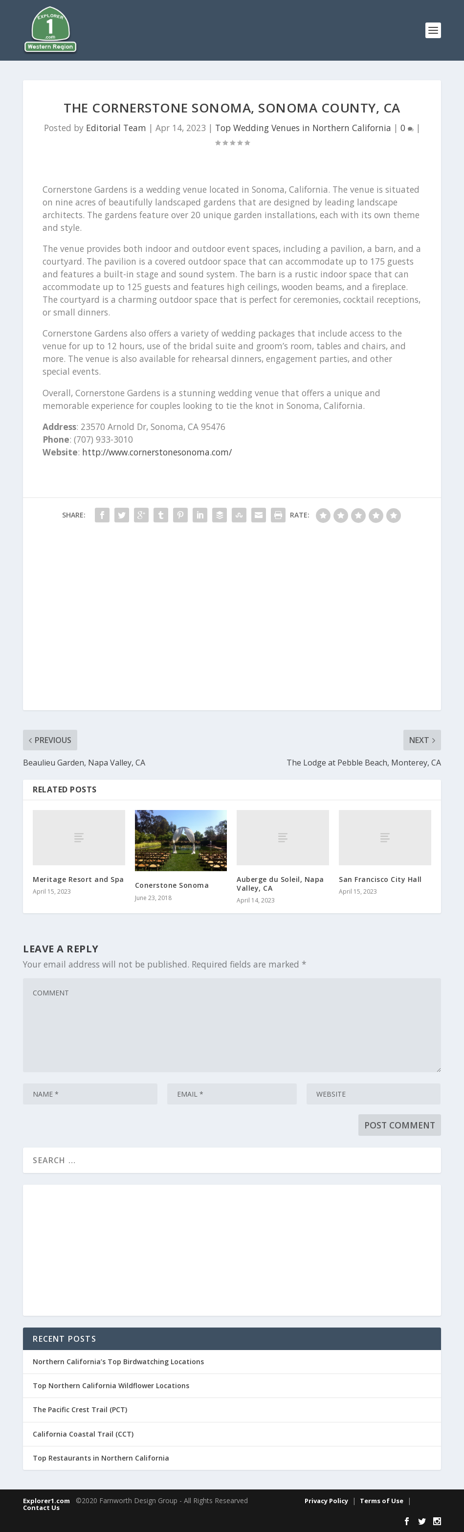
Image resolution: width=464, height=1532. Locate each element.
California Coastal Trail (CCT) (83, 1434)
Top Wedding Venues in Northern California (303, 128)
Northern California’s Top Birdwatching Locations (118, 1361)
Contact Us (41, 1507)
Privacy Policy (326, 1500)
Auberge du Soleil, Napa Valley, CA (280, 884)
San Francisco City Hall (380, 879)
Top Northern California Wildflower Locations (111, 1385)
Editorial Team (116, 128)
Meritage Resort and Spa (78, 879)
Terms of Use (381, 1500)
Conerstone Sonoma (172, 885)
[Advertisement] (232, 621)
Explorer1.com (46, 1500)
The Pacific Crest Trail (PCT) (80, 1409)
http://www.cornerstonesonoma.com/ (157, 452)
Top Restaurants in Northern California (101, 1458)
